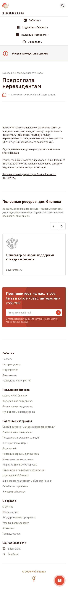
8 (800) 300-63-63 (13, 12)
